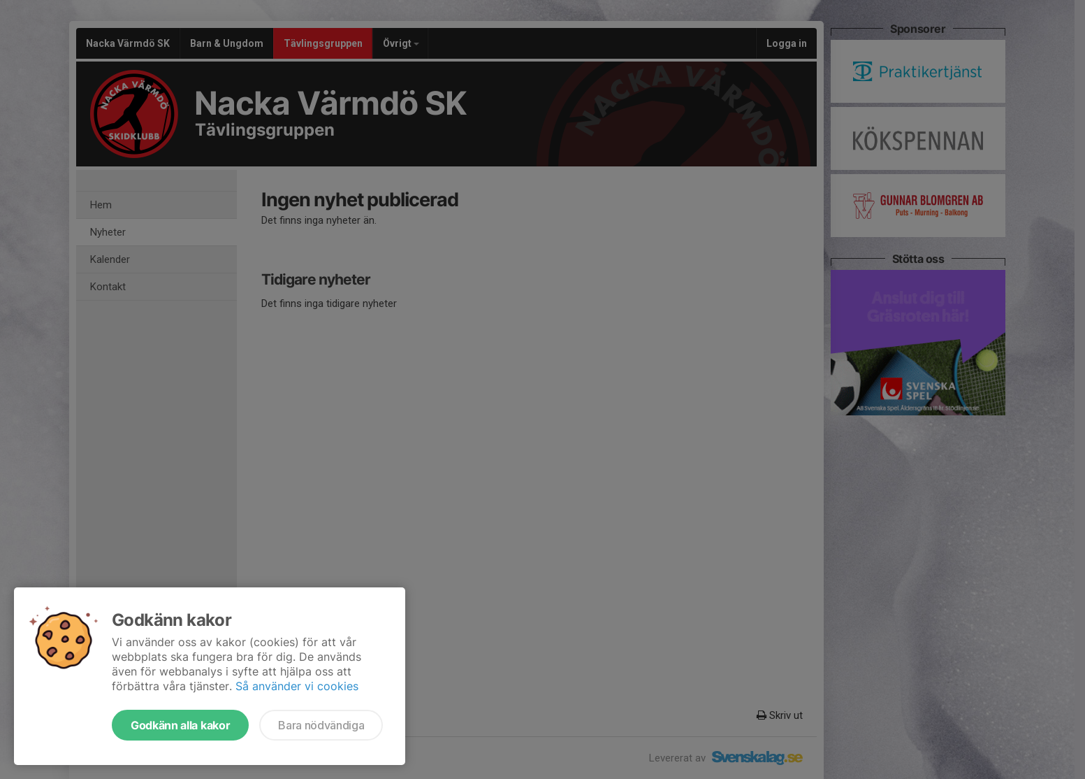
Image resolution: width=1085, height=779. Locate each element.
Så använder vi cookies (296, 686)
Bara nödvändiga (321, 725)
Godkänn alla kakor (180, 725)
